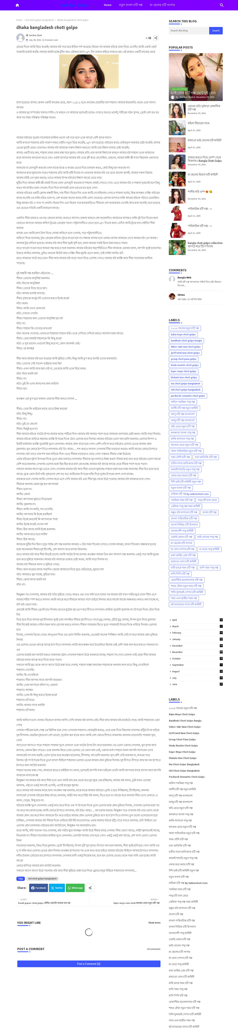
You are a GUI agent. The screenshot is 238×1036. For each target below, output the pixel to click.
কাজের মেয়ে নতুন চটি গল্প (184, 444)
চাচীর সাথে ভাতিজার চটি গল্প (186, 463)
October (197, 658)
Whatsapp (77, 887)
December (197, 645)
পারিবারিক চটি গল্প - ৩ (200, 209)
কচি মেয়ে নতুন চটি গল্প (183, 426)
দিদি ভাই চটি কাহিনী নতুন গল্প (186, 481)
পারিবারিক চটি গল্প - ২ (200, 226)
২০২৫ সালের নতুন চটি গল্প (185, 328)
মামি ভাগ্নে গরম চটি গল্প (183, 567)
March (197, 626)
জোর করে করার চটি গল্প (183, 475)
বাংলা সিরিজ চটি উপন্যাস (184, 524)
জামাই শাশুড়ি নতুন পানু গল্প (185, 469)
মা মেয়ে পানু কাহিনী (209, 549)
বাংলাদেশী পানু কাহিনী (182, 530)
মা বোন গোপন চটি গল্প (182, 549)
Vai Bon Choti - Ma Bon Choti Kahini (96, 5)
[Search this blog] (189, 30)
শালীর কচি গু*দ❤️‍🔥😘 (200, 191)
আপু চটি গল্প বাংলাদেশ (182, 414)
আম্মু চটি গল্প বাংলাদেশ (182, 420)
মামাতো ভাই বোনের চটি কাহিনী (204, 140)
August (197, 671)
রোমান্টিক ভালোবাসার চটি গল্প (186, 580)
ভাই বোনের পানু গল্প (207, 537)
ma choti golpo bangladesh (185, 383)
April (197, 619)
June (197, 684)
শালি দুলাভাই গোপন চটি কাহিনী (187, 592)
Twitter (59, 887)
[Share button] (90, 888)
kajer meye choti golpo (183, 371)
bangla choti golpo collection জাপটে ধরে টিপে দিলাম (205, 244)
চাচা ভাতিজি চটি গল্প (206, 457)
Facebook (41, 887)
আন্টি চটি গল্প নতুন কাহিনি (184, 408)
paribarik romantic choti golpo (188, 395)
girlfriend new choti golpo (185, 352)
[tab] (107, 5)
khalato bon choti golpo (184, 377)
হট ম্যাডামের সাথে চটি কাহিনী (186, 604)
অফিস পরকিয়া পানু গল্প (183, 402)
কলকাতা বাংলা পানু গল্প (183, 432)
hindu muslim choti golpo (185, 365)
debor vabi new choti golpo (186, 346)
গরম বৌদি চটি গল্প (180, 457)
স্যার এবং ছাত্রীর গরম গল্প (184, 598)
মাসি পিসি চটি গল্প (180, 573)
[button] (222, 5)
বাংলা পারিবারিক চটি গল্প (184, 518)
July (197, 678)
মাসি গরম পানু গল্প (209, 567)
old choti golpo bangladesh (39, 20)
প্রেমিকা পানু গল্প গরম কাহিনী (185, 506)
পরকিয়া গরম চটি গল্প (182, 500)
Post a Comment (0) (88, 964)
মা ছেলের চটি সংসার (162, 5)
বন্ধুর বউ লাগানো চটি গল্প (184, 512)
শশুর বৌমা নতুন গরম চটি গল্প (186, 586)
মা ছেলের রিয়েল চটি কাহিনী (203, 174)
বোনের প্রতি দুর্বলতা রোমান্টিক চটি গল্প (204, 108)
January (197, 639)
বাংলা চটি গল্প (209, 512)
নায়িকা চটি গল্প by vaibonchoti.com (190, 494)
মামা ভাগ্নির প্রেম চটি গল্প (183, 555)
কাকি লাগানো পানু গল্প (182, 438)
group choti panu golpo (183, 359)
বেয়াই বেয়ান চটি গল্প (181, 537)
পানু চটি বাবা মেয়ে (207, 500)
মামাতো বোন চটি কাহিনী (183, 561)
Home (108, 5)
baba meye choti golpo (183, 334)
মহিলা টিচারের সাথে (199, 123)
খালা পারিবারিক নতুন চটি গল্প (186, 451)
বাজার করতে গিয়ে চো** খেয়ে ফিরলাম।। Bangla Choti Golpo (205, 159)
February (197, 632)
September (197, 664)
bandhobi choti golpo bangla (186, 340)
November (197, 652)
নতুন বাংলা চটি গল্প (130, 5)
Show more (154, 922)
